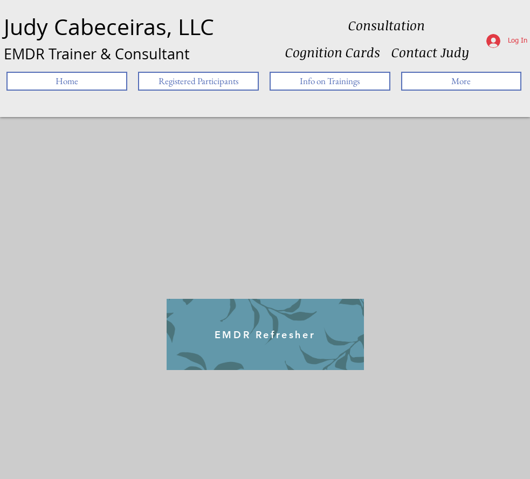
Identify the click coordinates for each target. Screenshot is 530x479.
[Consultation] (386, 25)
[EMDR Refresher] (265, 334)
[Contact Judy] (430, 52)
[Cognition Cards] (333, 52)
